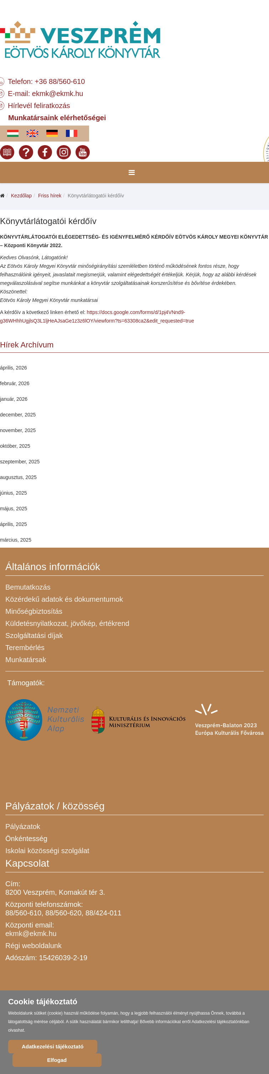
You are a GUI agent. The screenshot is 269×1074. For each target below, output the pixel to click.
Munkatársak (25, 660)
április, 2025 (13, 524)
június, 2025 (13, 493)
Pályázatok (22, 826)
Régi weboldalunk (33, 946)
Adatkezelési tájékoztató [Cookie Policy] (52, 1046)
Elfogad (57, 1060)
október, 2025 (15, 446)
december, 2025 (18, 415)
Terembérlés (25, 648)
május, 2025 (13, 508)
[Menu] (132, 172)
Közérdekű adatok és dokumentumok (64, 599)
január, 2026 (13, 399)
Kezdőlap (21, 195)
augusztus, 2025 (18, 477)
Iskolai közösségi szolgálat (47, 851)
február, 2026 (15, 383)
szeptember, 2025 (20, 461)
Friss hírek (49, 195)
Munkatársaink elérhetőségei (57, 118)
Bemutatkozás (28, 587)
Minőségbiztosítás (33, 611)
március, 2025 (15, 540)
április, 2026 (13, 368)
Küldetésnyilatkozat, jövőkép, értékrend (67, 623)
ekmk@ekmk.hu (57, 93)
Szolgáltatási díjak (34, 635)
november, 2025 (18, 430)
